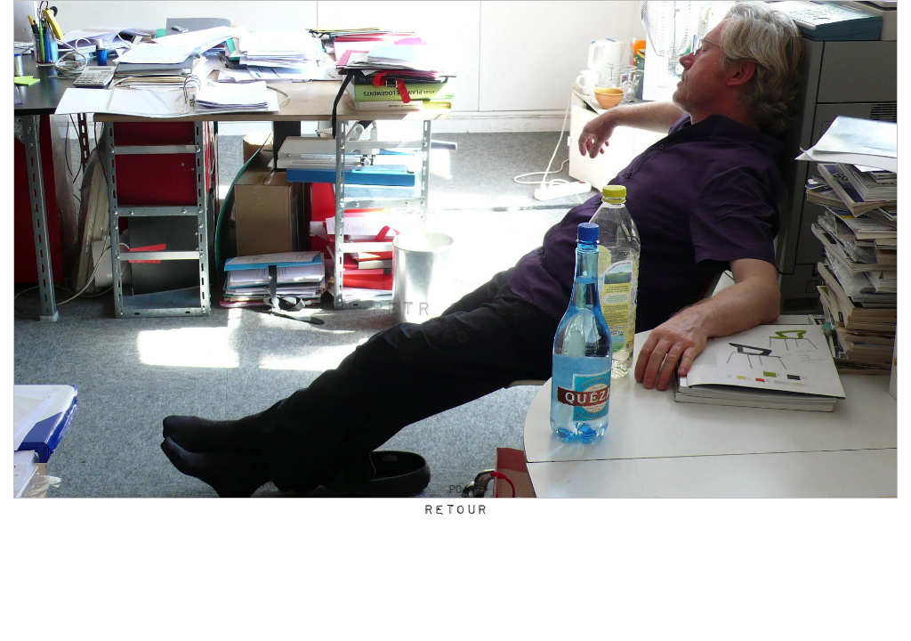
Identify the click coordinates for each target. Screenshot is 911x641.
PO (455, 338)
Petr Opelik (455, 309)
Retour (455, 510)
